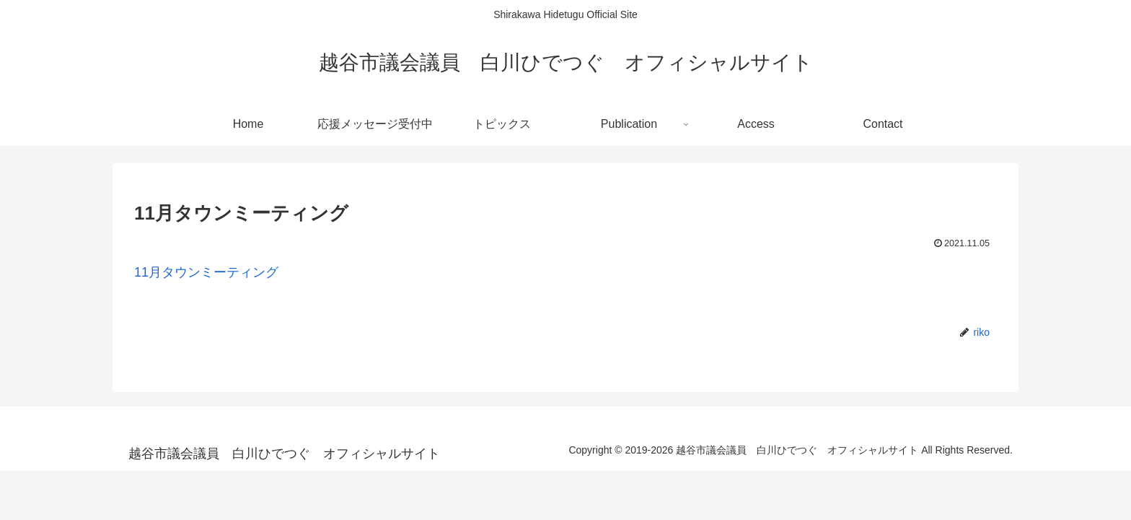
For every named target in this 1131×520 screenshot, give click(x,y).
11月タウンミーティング (206, 272)
